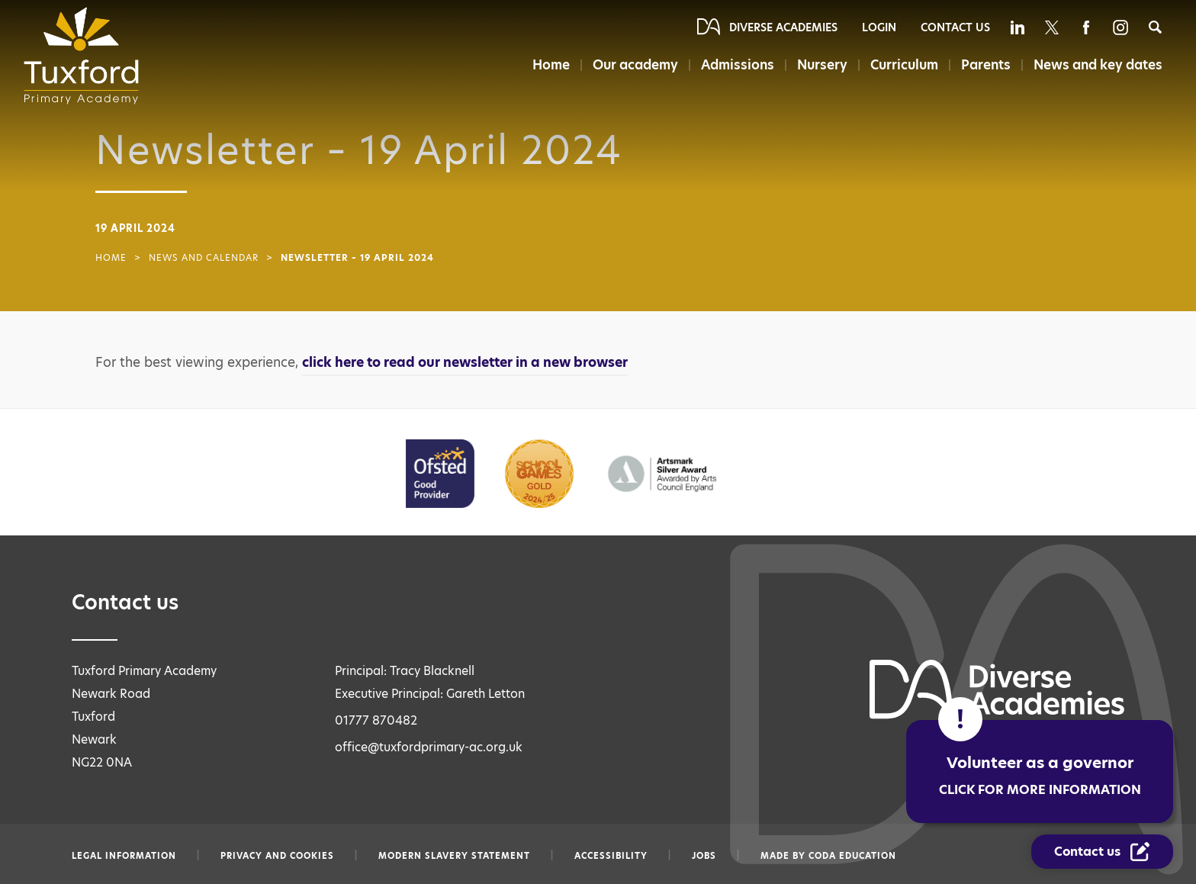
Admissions (737, 65)
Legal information (124, 856)
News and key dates (1098, 65)
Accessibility (611, 856)
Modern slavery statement (454, 856)
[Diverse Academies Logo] (86, 55)
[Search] (1155, 27)
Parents (986, 65)
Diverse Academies (783, 27)
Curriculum (904, 65)
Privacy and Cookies (277, 856)
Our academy (635, 65)
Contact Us (955, 27)
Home (551, 65)
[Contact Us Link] (1102, 851)
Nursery (822, 65)
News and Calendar (204, 258)
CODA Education (852, 856)
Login (879, 27)
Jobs (704, 856)
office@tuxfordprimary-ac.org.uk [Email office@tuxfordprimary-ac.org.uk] (428, 747)
